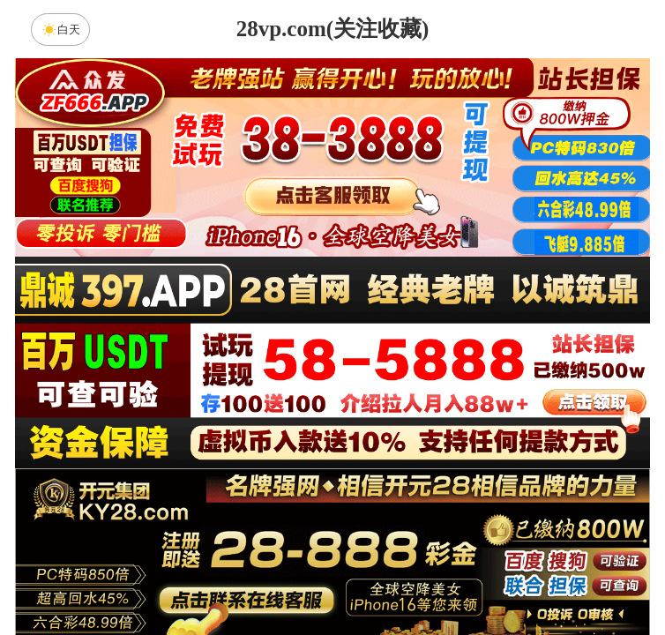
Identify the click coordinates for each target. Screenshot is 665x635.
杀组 (277, 577)
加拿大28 (165, 436)
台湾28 (388, 436)
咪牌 (456, 358)
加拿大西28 (276, 436)
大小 (388, 577)
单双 (500, 577)
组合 (165, 577)
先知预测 (332, 530)
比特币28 (500, 436)
